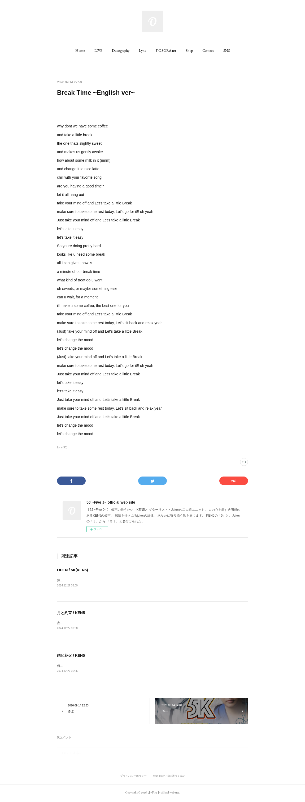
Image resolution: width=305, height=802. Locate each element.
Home (80, 50)
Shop (189, 50)
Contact (208, 50)
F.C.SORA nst (166, 50)
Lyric (142, 50)
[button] (80, 50)
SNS (226, 50)
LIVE (98, 50)
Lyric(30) (62, 447)
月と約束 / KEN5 (71, 613)
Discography (120, 50)
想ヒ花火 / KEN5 (71, 656)
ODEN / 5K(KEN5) (72, 570)
